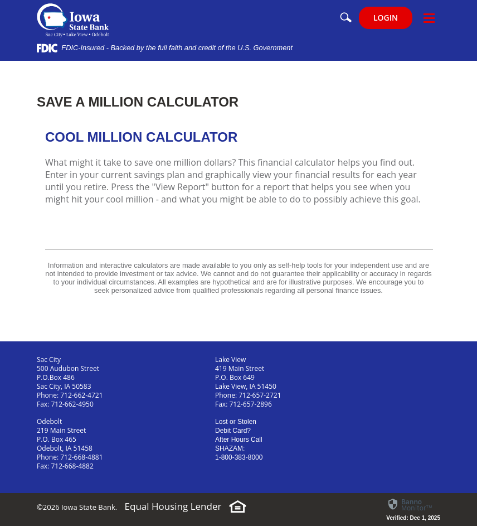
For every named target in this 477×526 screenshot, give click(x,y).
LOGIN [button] (385, 17)
